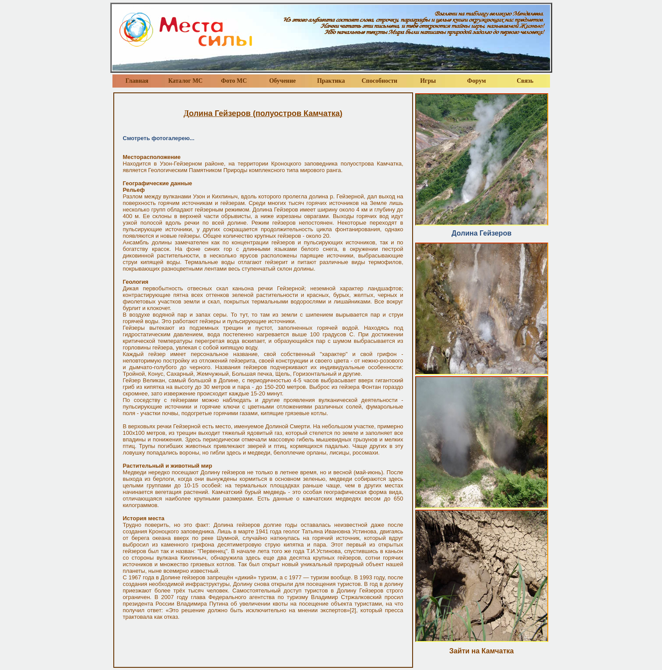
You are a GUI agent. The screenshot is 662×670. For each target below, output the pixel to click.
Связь (525, 81)
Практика (331, 81)
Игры (428, 81)
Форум (476, 81)
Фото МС (234, 81)
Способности (380, 81)
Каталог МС (185, 81)
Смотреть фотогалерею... (159, 138)
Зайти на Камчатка (481, 651)
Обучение (282, 81)
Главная (137, 81)
